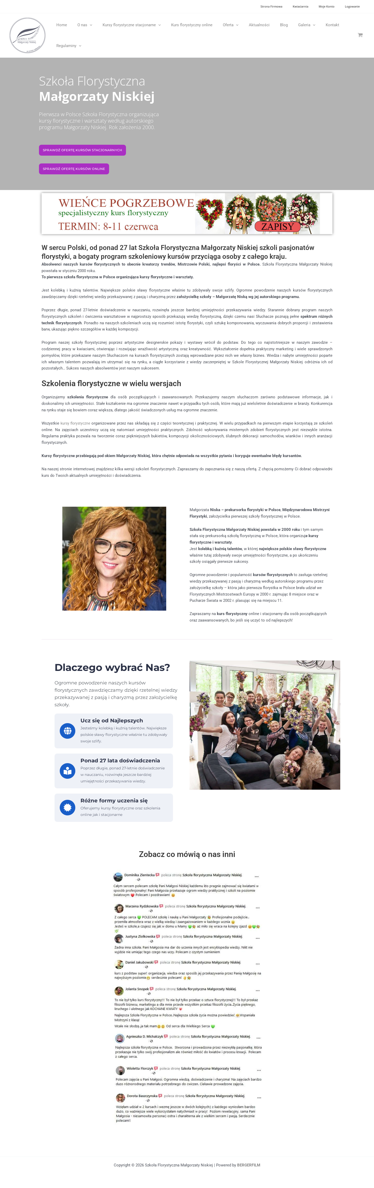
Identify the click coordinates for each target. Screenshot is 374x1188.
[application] (85, 25)
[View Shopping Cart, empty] (360, 35)
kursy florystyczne (76, 423)
